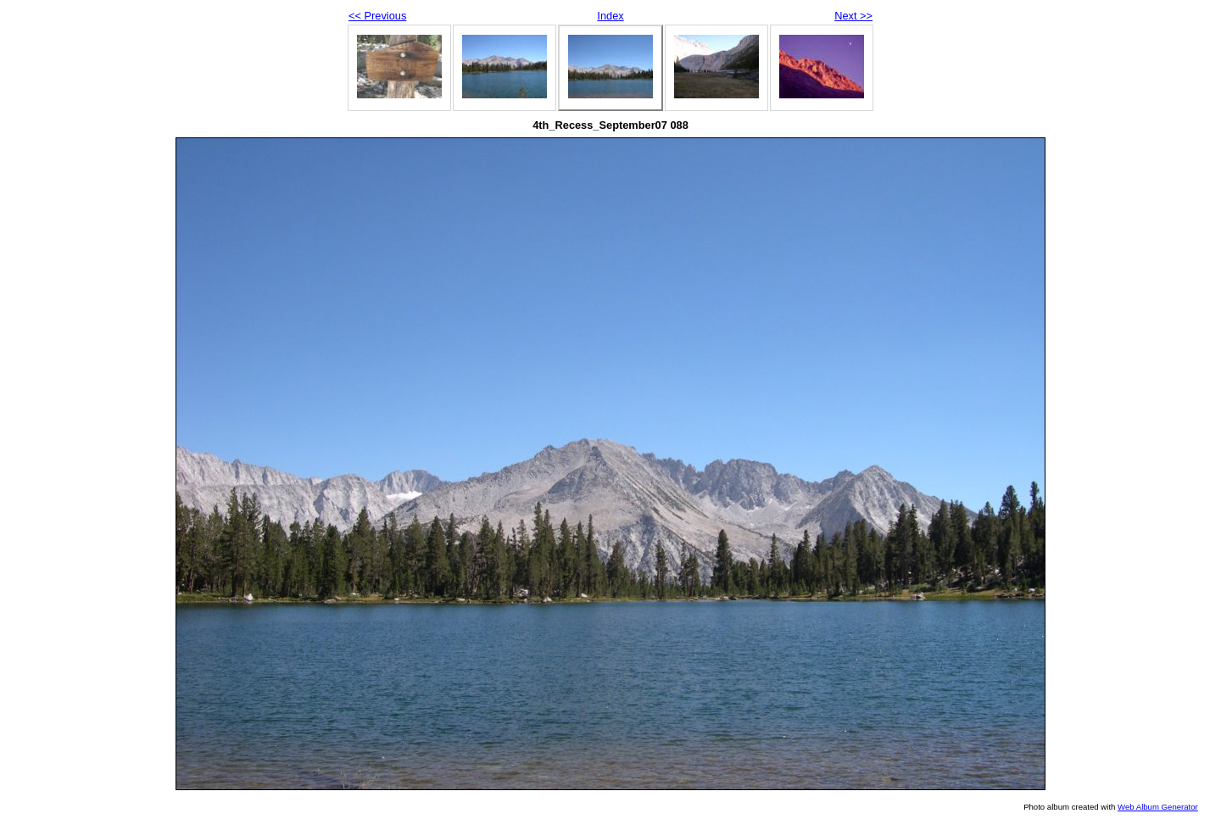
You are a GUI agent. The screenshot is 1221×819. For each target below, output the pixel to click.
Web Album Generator (1158, 806)
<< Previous (377, 15)
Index (610, 15)
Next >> (853, 15)
